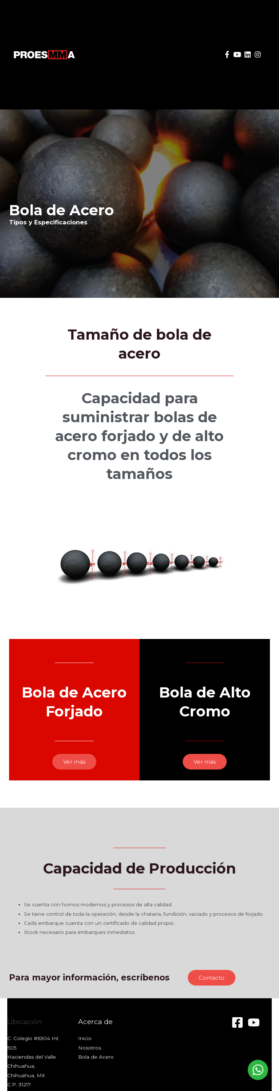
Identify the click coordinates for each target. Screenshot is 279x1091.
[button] (190, 55)
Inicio (85, 1038)
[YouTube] (254, 1022)
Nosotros (89, 1048)
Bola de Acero (96, 1057)
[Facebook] (237, 1022)
